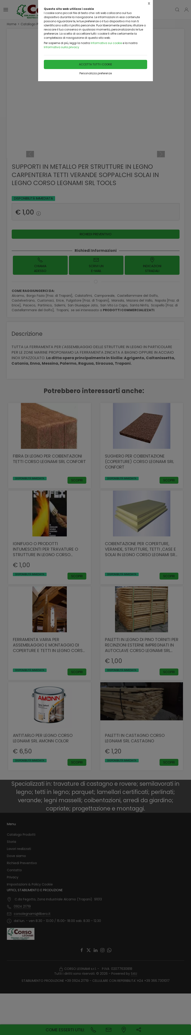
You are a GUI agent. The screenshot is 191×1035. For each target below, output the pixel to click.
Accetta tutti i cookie (95, 64)
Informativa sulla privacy (61, 47)
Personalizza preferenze (95, 73)
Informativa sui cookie (106, 43)
